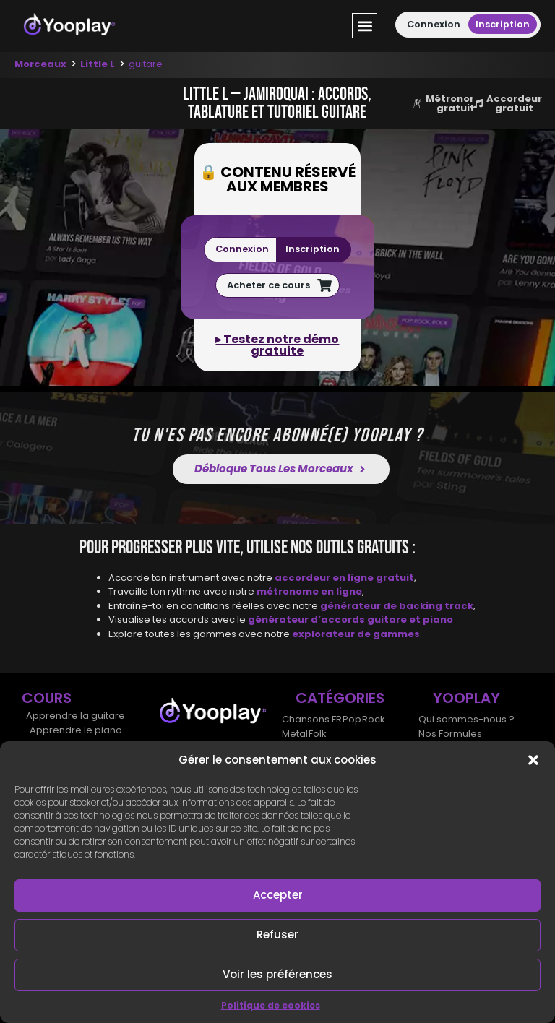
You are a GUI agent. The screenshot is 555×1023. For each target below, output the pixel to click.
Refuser (277, 934)
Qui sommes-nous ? (466, 719)
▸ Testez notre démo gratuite (277, 345)
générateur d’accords (307, 619)
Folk (316, 734)
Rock (371, 719)
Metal (294, 734)
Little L (97, 64)
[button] (533, 760)
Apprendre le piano (76, 730)
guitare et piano (410, 619)
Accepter (278, 894)
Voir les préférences (277, 974)
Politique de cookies (270, 1005)
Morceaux (40, 64)
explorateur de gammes (356, 633)
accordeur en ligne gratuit (344, 577)
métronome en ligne (309, 591)
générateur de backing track (396, 605)
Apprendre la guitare (75, 715)
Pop (350, 719)
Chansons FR (311, 719)
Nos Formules (450, 734)
